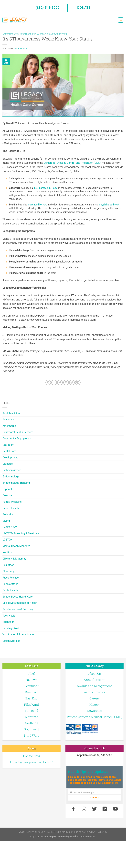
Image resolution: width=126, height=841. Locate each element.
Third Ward (32, 735)
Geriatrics (7, 514)
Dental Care (9, 451)
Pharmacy (8, 571)
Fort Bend (31, 711)
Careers (94, 698)
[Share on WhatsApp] (48, 382)
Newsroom (94, 711)
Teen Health (9, 615)
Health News (9, 527)
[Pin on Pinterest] (72, 382)
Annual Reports (94, 680)
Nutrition (7, 552)
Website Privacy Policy (32, 832)
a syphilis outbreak (109, 204)
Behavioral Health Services (17, 432)
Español (7, 489)
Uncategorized (10, 628)
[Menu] (120, 20)
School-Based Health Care (17, 596)
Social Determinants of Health (19, 602)
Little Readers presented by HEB (31, 762)
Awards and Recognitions (94, 686)
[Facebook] (54, 382)
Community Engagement (16, 438)
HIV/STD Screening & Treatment (21, 533)
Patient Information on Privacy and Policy (71, 832)
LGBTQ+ (7, 539)
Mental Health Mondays (16, 546)
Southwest (31, 729)
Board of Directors (94, 692)
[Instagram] (84, 809)
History (94, 704)
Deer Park (31, 692)
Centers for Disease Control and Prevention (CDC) (72, 162)
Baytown (31, 680)
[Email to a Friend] (66, 382)
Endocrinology (10, 476)
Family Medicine (11, 501)
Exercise (7, 495)
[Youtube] (115, 809)
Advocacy (8, 419)
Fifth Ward (31, 704)
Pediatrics (8, 565)
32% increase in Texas (45, 187)
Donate (83, 8)
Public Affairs (10, 584)
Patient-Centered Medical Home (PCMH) (94, 717)
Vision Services (11, 640)
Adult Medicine (11, 413)
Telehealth (8, 621)
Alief (31, 674)
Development (10, 457)
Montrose (31, 717)
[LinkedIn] (78, 382)
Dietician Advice (11, 470)
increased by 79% (37, 204)
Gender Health (10, 508)
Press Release (10, 577)
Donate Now (31, 756)
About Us (94, 674)
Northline (31, 723)
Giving (6, 520)
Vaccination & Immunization (18, 634)
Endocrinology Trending (16, 482)
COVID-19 (8, 444)
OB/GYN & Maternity (14, 558)
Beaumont (31, 686)
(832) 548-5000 (47, 8)
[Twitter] (60, 382)
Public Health (10, 590)
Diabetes (7, 463)
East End (31, 698)
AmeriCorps (9, 425)
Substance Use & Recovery (17, 609)
